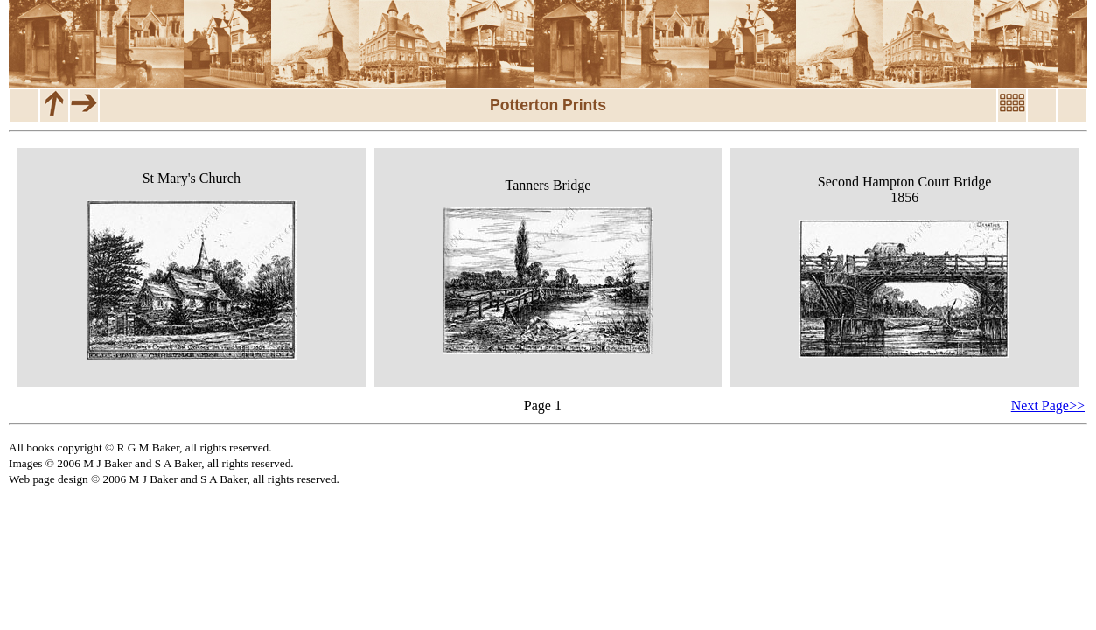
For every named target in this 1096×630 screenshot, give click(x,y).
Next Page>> (1048, 405)
